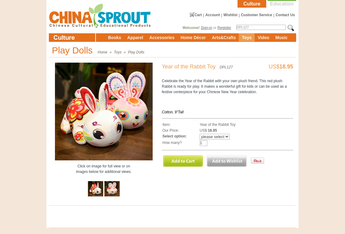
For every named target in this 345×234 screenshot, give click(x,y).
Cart (198, 15)
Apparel (135, 37)
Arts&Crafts (224, 37)
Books (114, 37)
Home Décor (192, 37)
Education (281, 3)
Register (224, 28)
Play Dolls (136, 52)
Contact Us (285, 15)
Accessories (162, 37)
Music (281, 37)
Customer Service (256, 15)
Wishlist (230, 15)
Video (263, 37)
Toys (247, 37)
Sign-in (206, 28)
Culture (251, 3)
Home (102, 52)
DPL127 (226, 67)
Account (212, 15)
